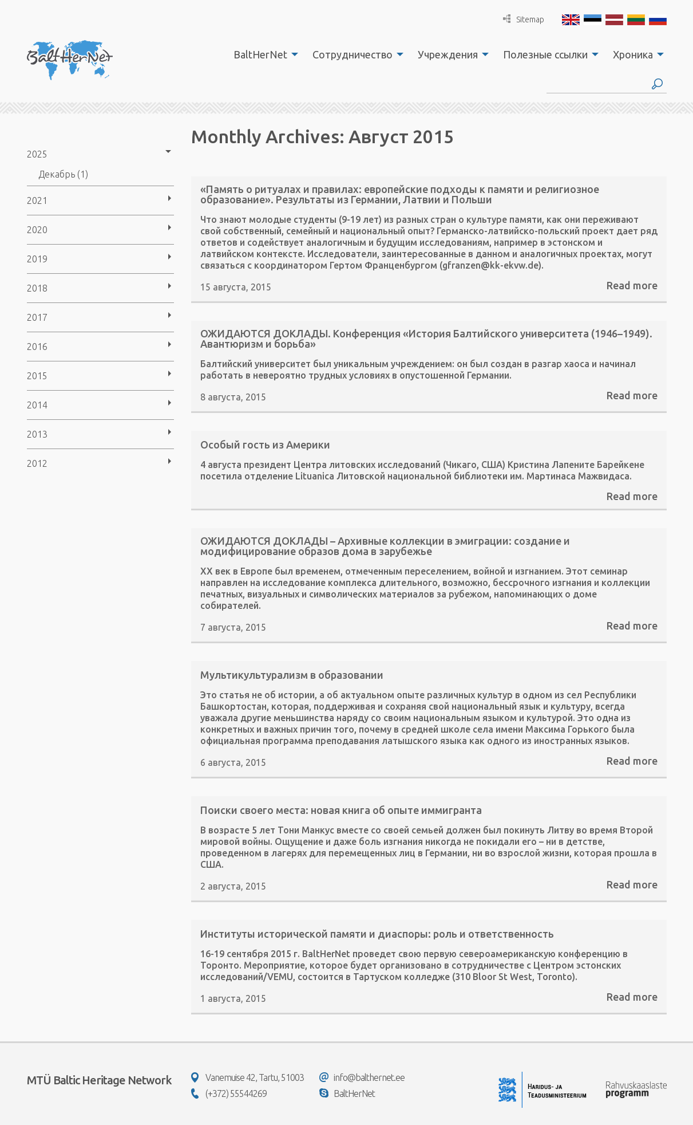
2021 (37, 200)
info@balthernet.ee (362, 1077)
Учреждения (448, 54)
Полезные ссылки (545, 54)
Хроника (633, 54)
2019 (37, 259)
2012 (37, 463)
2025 (37, 154)
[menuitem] (262, 54)
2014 (37, 405)
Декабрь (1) (63, 174)
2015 (37, 376)
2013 (37, 434)
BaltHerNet (260, 54)
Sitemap (523, 19)
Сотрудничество (352, 54)
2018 (37, 288)
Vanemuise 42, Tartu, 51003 (247, 1077)
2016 (37, 346)
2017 (37, 317)
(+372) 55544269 (229, 1093)
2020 (37, 230)
